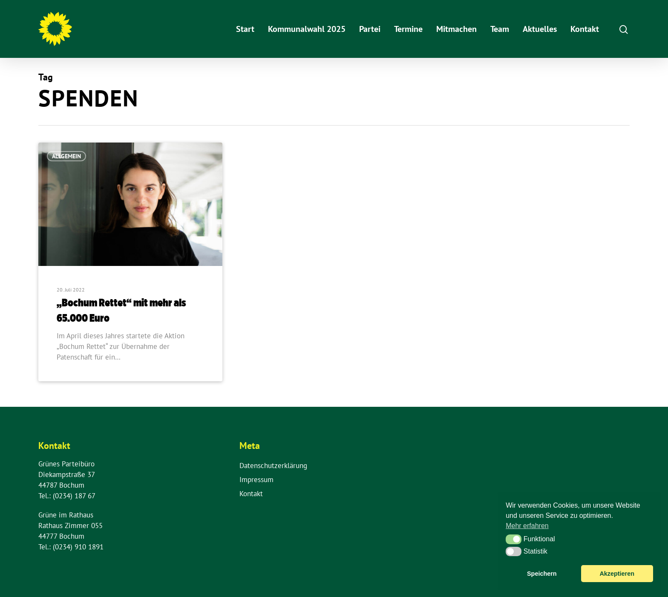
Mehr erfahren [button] (527, 525)
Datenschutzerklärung (273, 465)
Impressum (256, 479)
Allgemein (66, 156)
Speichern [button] (542, 573)
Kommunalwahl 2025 (307, 29)
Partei (369, 29)
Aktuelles (540, 29)
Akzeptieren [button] (616, 573)
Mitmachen (456, 29)
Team (499, 29)
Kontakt (584, 29)
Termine (408, 29)
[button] (513, 539)
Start (245, 29)
